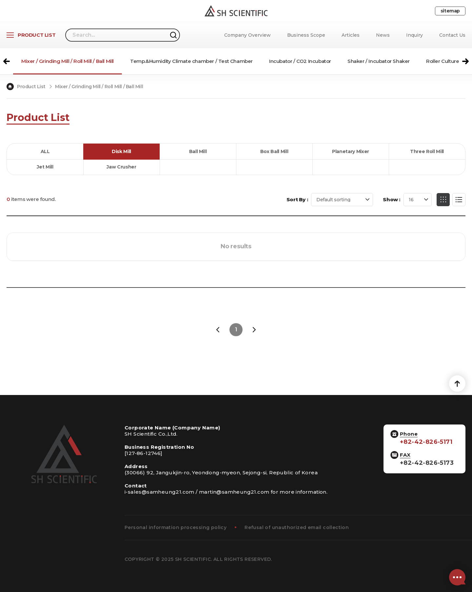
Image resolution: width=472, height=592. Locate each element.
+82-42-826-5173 (427, 463)
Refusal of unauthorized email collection (297, 527)
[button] (6, 61)
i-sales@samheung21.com (159, 492)
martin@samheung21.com (234, 492)
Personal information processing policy (175, 527)
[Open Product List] (31, 35)
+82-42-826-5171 (426, 442)
